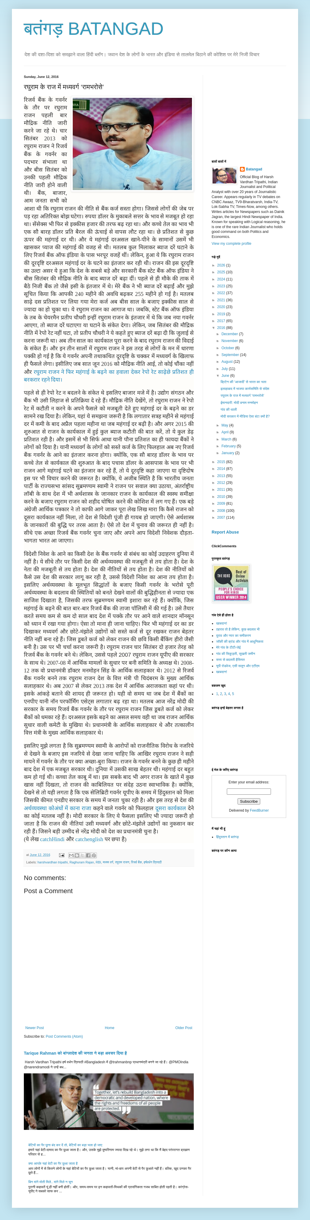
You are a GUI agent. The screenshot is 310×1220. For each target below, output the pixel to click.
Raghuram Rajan (81, 862)
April (225, 432)
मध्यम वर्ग (108, 862)
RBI (98, 862)
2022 (221, 293)
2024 (221, 279)
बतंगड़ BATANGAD (94, 29)
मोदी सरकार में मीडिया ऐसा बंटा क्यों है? (245, 416)
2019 (221, 314)
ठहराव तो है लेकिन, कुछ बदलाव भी (238, 629)
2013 (221, 476)
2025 (221, 272)
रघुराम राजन (122, 862)
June (225, 376)
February (229, 446)
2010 (221, 497)
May (225, 425)
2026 (221, 265)
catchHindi (52, 839)
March (226, 439)
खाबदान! (221, 623)
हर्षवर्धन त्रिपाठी (153, 862)
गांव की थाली (229, 409)
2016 (221, 328)
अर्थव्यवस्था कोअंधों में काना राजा (57, 808)
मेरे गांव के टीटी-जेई (228, 647)
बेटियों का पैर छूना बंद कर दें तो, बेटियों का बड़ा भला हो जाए (65, 1145)
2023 (221, 286)
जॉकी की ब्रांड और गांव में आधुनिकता (239, 641)
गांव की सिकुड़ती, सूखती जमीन (235, 654)
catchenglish (89, 839)
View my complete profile (231, 244)
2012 (221, 483)
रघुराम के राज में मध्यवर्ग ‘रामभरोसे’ (242, 395)
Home (109, 1028)
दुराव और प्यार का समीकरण (233, 635)
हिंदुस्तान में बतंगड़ (227, 837)
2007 (221, 517)
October (228, 348)
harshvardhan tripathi (53, 862)
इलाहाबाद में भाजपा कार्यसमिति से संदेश (245, 389)
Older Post (183, 1028)
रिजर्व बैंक (136, 862)
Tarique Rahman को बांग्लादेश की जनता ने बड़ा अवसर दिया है (75, 1053)
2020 (221, 307)
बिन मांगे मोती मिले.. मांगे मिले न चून (50, 1182)
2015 (221, 462)
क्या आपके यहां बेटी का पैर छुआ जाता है (53, 1163)
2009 (221, 503)
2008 (221, 511)
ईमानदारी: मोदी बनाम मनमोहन (239, 403)
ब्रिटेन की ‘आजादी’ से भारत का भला (243, 382)
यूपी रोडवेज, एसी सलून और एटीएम (237, 666)
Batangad (254, 169)
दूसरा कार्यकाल (170, 808)
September (230, 355)
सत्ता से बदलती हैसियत (230, 660)
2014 (221, 469)
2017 (221, 321)
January (228, 453)
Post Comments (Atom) (64, 1036)
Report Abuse (225, 532)
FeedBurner (259, 810)
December (230, 334)
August (227, 362)
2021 (221, 300)
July (225, 369)
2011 (221, 489)
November (230, 341)
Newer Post (34, 1028)
